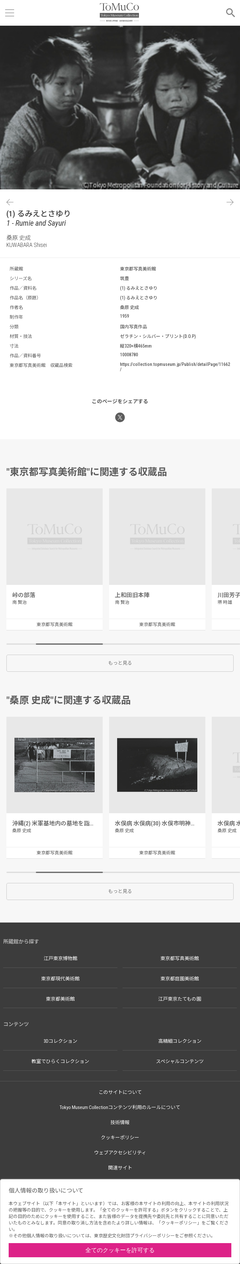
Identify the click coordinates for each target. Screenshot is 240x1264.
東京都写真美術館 (179, 958)
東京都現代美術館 (60, 979)
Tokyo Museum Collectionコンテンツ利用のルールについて (120, 1107)
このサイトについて (120, 1092)
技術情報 (120, 1122)
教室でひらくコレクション (60, 1061)
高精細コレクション (179, 1041)
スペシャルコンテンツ (180, 1061)
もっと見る (120, 663)
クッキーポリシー (120, 1138)
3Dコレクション (60, 1041)
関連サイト (120, 1168)
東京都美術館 (60, 999)
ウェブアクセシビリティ (120, 1153)
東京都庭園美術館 (179, 979)
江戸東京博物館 (60, 958)
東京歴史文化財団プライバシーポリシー (134, 1235)
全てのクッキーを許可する (120, 1250)
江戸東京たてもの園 (179, 999)
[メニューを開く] (9, 12)
